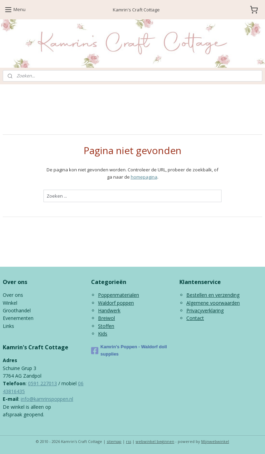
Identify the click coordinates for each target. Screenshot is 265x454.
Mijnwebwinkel (215, 441)
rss (128, 441)
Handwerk (109, 310)
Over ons (13, 295)
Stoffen (106, 326)
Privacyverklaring (205, 310)
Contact (195, 318)
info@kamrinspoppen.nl (47, 399)
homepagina (144, 177)
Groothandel (17, 310)
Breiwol (106, 318)
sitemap (114, 441)
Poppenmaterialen (118, 295)
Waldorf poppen (116, 303)
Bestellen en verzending (212, 295)
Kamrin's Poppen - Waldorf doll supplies (129, 350)
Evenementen (18, 318)
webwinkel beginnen (155, 441)
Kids (102, 333)
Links (8, 326)
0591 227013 (42, 383)
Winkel (10, 303)
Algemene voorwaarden (213, 303)
